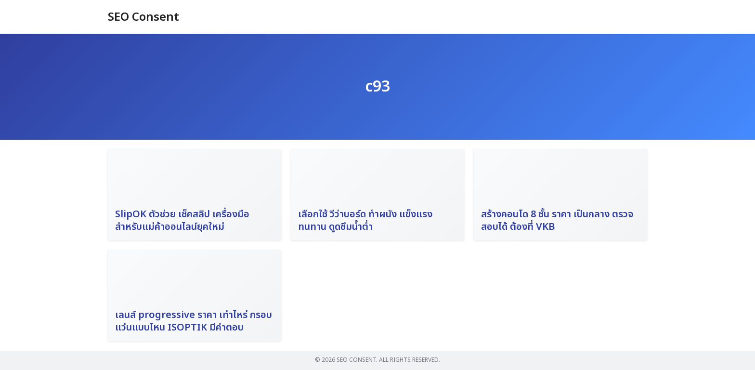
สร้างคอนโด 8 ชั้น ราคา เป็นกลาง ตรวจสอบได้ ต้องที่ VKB (557, 220)
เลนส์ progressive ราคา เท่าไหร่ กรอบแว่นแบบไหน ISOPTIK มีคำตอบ (193, 321)
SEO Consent (143, 17)
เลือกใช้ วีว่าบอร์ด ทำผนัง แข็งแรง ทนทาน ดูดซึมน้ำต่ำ (365, 220)
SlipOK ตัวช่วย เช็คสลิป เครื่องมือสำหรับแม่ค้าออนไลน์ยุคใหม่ (182, 220)
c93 (377, 86)
